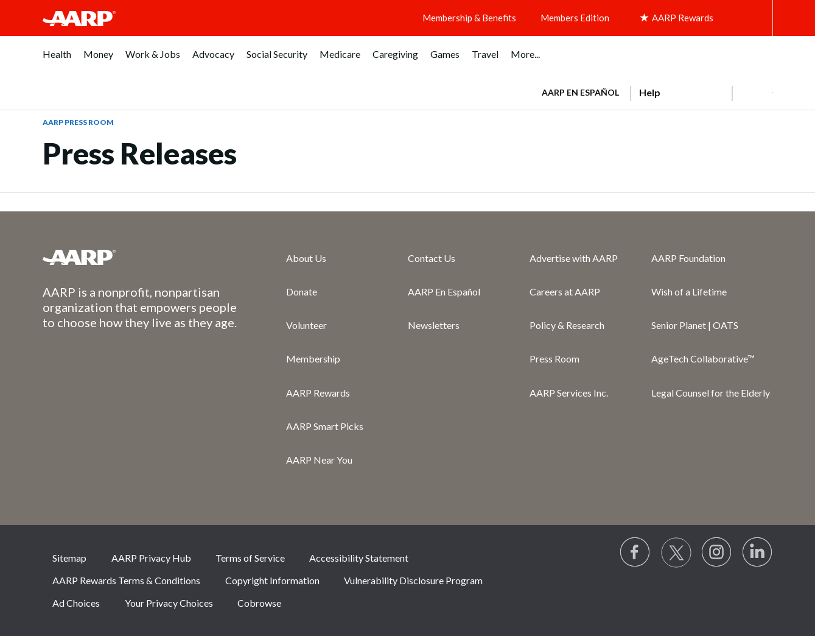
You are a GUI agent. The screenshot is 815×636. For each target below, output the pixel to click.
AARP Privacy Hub (151, 558)
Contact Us (431, 258)
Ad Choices (76, 603)
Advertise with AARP (574, 258)
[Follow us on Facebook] (635, 552)
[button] (752, 92)
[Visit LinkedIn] (758, 552)
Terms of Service (250, 558)
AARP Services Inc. (569, 392)
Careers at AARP (565, 291)
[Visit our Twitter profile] (676, 552)
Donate (301, 291)
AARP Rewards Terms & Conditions (126, 580)
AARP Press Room (78, 122)
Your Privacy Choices (169, 603)
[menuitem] (57, 60)
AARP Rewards (318, 392)
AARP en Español (580, 92)
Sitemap (69, 558)
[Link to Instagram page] (717, 552)
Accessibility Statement (358, 558)
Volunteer (306, 325)
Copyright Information (272, 580)
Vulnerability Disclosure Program (413, 580)
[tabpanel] (652, 91)
